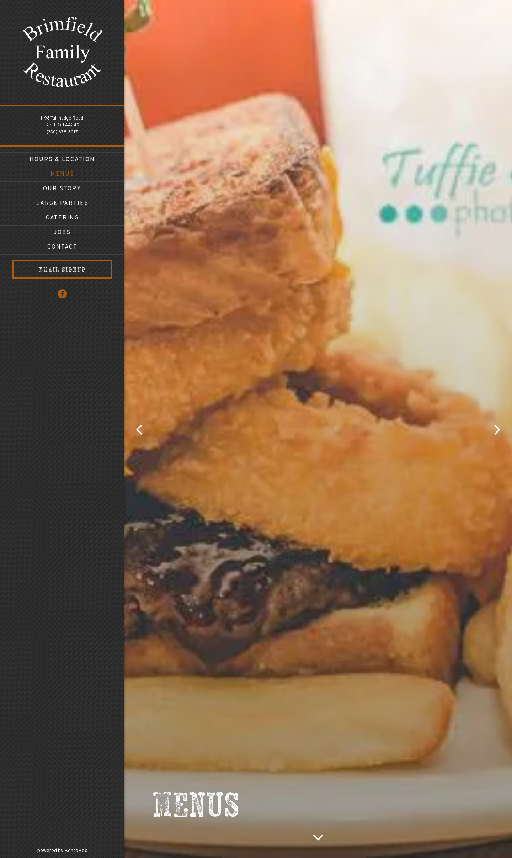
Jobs (62, 232)
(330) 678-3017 (62, 132)
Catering (62, 218)
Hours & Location (62, 159)
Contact (62, 247)
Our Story (62, 188)
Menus (62, 174)
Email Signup (62, 269)
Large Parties (62, 203)
